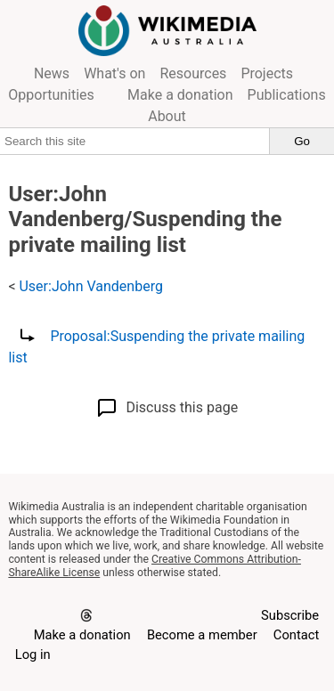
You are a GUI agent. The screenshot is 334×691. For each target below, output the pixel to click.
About (167, 116)
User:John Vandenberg (90, 286)
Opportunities (51, 94)
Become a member (202, 635)
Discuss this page (167, 408)
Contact (296, 635)
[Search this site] (135, 140)
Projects (266, 73)
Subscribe (290, 615)
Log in (33, 654)
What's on (114, 73)
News (51, 73)
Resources (192, 73)
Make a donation (180, 94)
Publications (287, 94)
